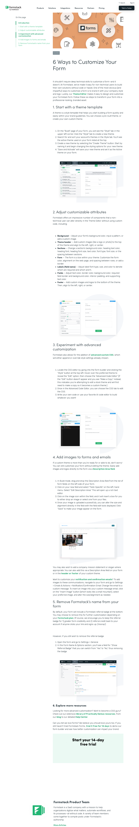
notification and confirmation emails (94, 579)
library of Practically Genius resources (95, 714)
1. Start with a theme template (30, 27)
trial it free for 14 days (97, 726)
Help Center (82, 717)
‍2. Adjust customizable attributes (31, 30)
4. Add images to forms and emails (32, 40)
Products (40, 8)
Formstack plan (65, 618)
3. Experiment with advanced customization (30, 35)
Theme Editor (80, 94)
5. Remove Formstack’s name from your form (34, 44)
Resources (79, 8)
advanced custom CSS (102, 355)
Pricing (101, 8)
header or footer (69, 573)
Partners (90, 8)
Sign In (132, 3)
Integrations (65, 8)
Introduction (23, 23)
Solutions (52, 8)
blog (59, 717)
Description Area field (104, 469)
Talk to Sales (127, 8)
